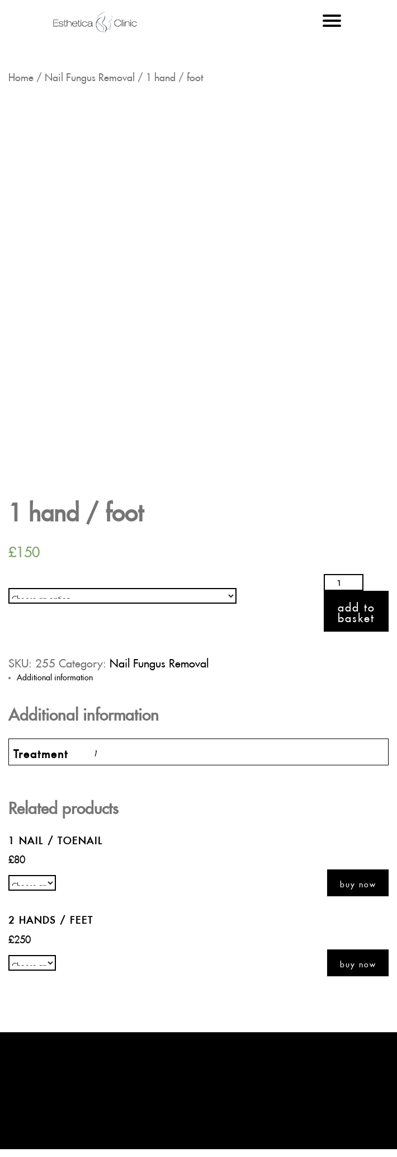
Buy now (358, 883)
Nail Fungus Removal (90, 75)
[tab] (203, 676)
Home (21, 75)
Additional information (55, 676)
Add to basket (356, 611)
